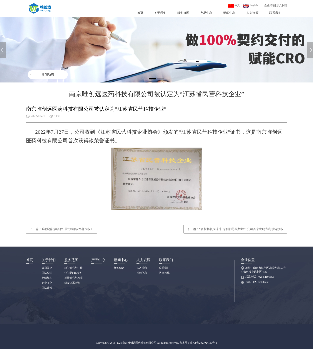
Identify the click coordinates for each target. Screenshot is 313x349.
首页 (140, 13)
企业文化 (47, 282)
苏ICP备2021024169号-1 (203, 342)
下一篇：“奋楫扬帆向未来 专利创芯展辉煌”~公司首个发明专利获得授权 (235, 229)
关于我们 (160, 13)
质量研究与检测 (73, 277)
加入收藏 (281, 5)
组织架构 (47, 277)
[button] (310, 50)
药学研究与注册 (73, 267)
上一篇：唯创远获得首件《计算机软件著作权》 (61, 229)
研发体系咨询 (72, 282)
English (250, 5)
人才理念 (142, 267)
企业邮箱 (269, 5)
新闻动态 (48, 74)
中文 (234, 5)
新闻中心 (229, 13)
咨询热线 (164, 272)
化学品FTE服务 (73, 272)
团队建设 (47, 287)
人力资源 (252, 13)
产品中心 (206, 13)
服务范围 (183, 13)
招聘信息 (142, 272)
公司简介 (47, 267)
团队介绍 (47, 272)
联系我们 (275, 13)
